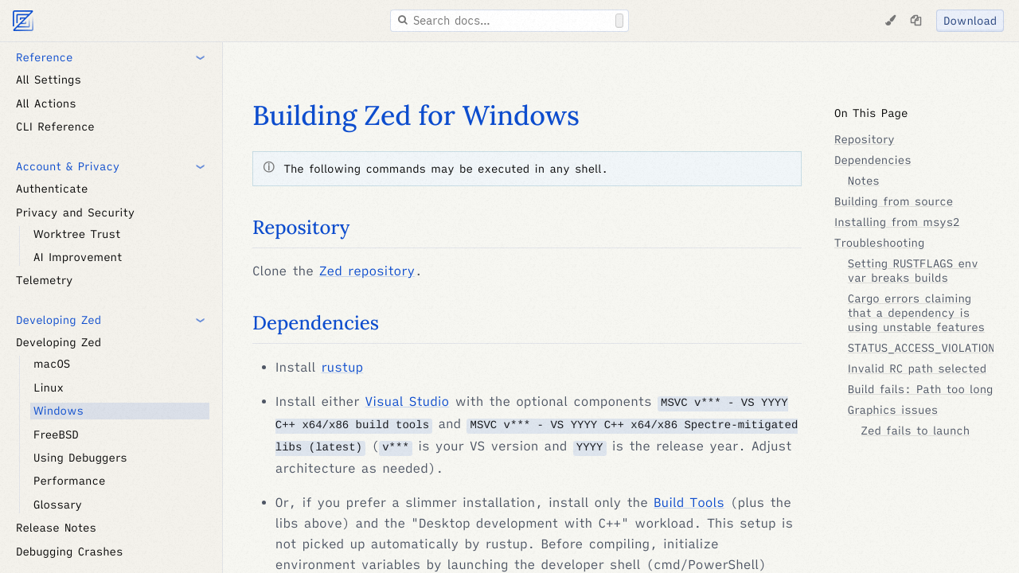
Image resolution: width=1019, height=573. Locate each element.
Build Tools (689, 503)
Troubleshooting (879, 243)
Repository (300, 227)
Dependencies (315, 322)
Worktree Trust (76, 234)
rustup (342, 368)
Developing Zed (58, 342)
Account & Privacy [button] (67, 166)
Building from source (893, 201)
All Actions (46, 103)
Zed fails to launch (915, 430)
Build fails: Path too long (921, 389)
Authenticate (52, 188)
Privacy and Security (75, 212)
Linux (48, 387)
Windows (58, 410)
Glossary (57, 504)
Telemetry (44, 280)
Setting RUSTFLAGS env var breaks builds (913, 270)
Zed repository (367, 271)
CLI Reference (55, 126)
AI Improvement (77, 257)
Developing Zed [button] (58, 320)
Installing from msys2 (897, 222)
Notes (864, 180)
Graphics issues (893, 410)
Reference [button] (44, 57)
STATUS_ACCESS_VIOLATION (921, 348)
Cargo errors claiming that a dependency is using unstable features (916, 312)
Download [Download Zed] (970, 21)
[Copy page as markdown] (915, 21)
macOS (51, 364)
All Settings (48, 79)
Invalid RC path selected (917, 368)
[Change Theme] (890, 21)
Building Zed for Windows (416, 116)
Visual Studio (407, 402)
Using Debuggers (80, 457)
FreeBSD (56, 434)
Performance (69, 481)
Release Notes (56, 527)
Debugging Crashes (69, 551)
